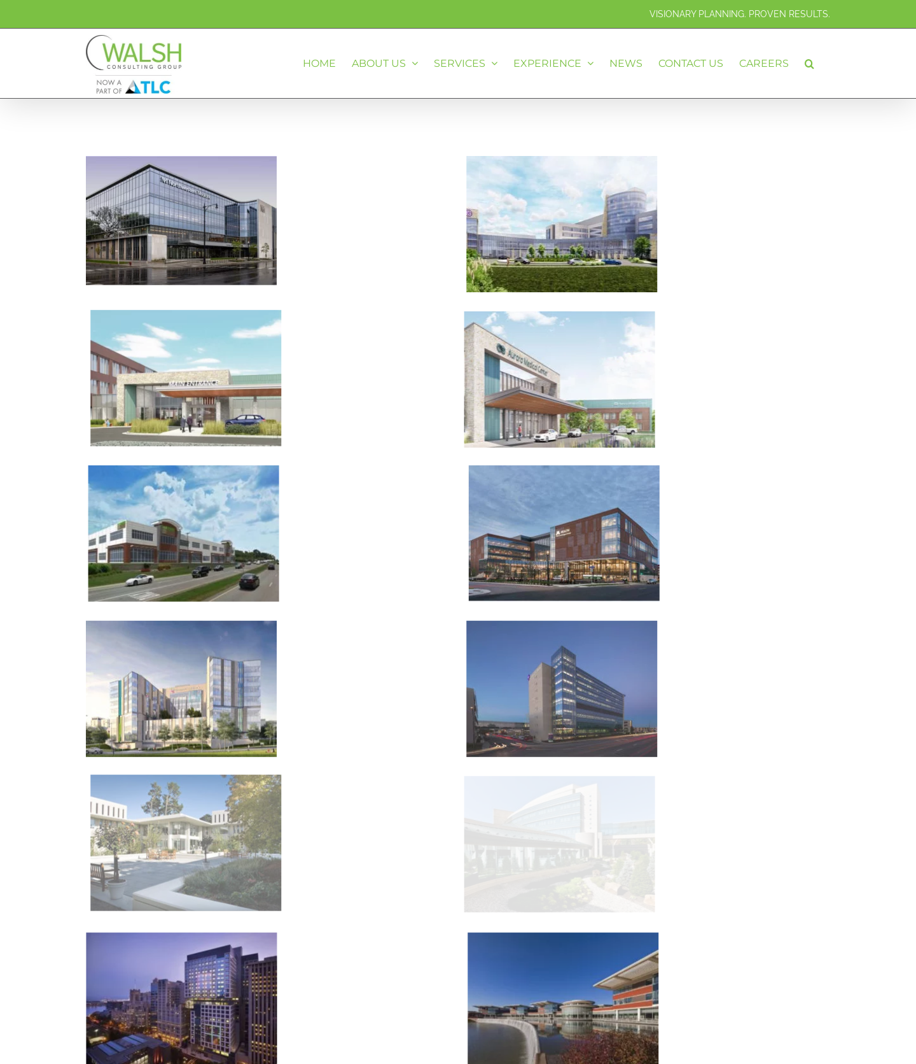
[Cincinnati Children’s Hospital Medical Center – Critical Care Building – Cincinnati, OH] (181, 578)
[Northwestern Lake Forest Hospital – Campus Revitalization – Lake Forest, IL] (593, 869)
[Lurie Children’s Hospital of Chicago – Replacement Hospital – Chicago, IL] (243, 869)
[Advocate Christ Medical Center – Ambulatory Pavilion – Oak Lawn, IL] (517, 578)
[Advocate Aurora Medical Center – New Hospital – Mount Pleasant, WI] (362, 267)
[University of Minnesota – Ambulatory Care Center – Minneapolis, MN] (608, 422)
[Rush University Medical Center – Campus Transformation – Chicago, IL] (181, 1024)
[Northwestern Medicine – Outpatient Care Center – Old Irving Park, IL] (181, 167)
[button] (809, 63)
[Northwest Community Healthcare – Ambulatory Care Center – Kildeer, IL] (271, 422)
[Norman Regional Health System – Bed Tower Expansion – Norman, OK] (517, 167)
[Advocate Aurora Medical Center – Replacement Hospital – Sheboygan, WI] (427, 322)
